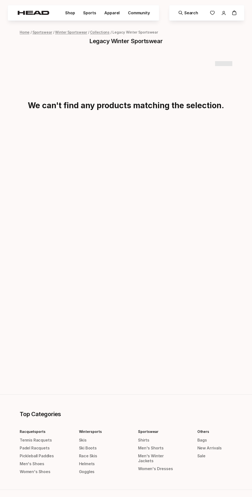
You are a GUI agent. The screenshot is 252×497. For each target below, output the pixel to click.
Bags (202, 440)
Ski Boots (88, 447)
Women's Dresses (155, 468)
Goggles (87, 471)
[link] (212, 13)
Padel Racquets (35, 447)
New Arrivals (209, 447)
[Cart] (234, 13)
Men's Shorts (151, 447)
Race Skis (88, 455)
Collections (100, 32)
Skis (83, 440)
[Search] (188, 13)
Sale (201, 455)
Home (25, 32)
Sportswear (42, 32)
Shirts (143, 440)
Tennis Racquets (36, 440)
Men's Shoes (32, 463)
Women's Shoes (35, 471)
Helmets (87, 463)
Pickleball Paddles (37, 455)
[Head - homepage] (33, 13)
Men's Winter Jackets (151, 458)
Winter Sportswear (71, 32)
